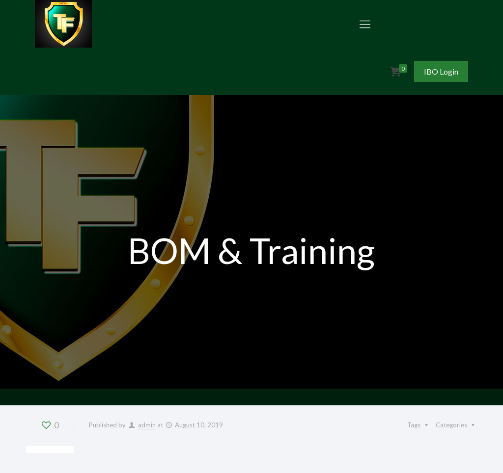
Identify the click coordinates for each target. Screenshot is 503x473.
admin (147, 425)
